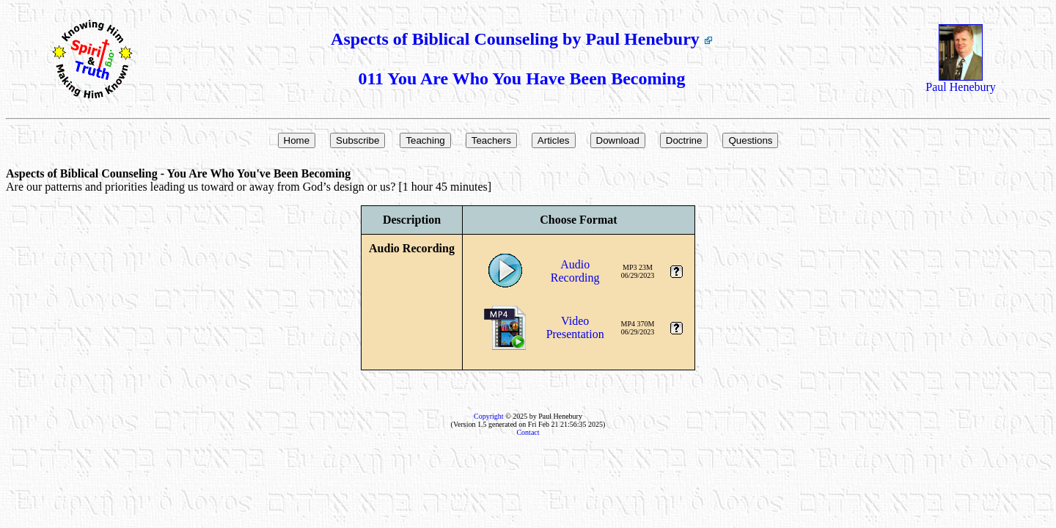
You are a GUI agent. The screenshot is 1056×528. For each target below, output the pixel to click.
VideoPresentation (575, 327)
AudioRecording (575, 271)
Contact (527, 432)
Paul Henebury (960, 81)
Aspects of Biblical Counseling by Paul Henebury (522, 38)
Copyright (489, 416)
